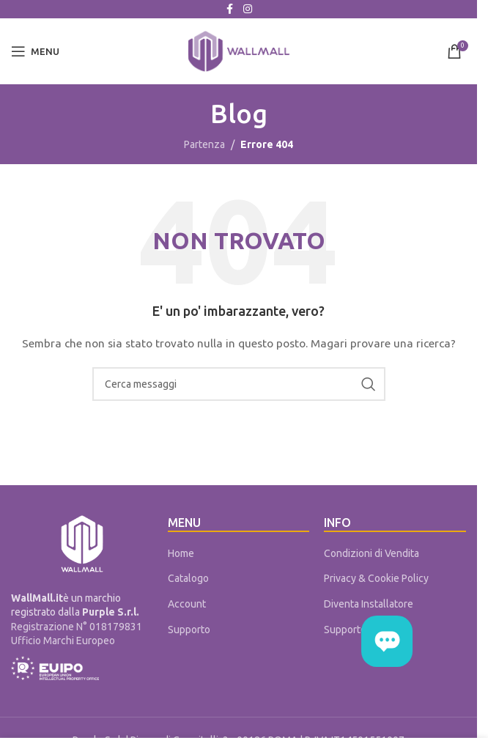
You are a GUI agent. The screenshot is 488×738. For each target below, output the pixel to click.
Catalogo (188, 578)
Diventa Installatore (368, 604)
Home (181, 553)
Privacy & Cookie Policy (376, 578)
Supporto (189, 629)
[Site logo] (239, 50)
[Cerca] (238, 384)
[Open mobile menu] (35, 51)
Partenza (204, 144)
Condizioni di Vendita (371, 553)
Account (187, 604)
